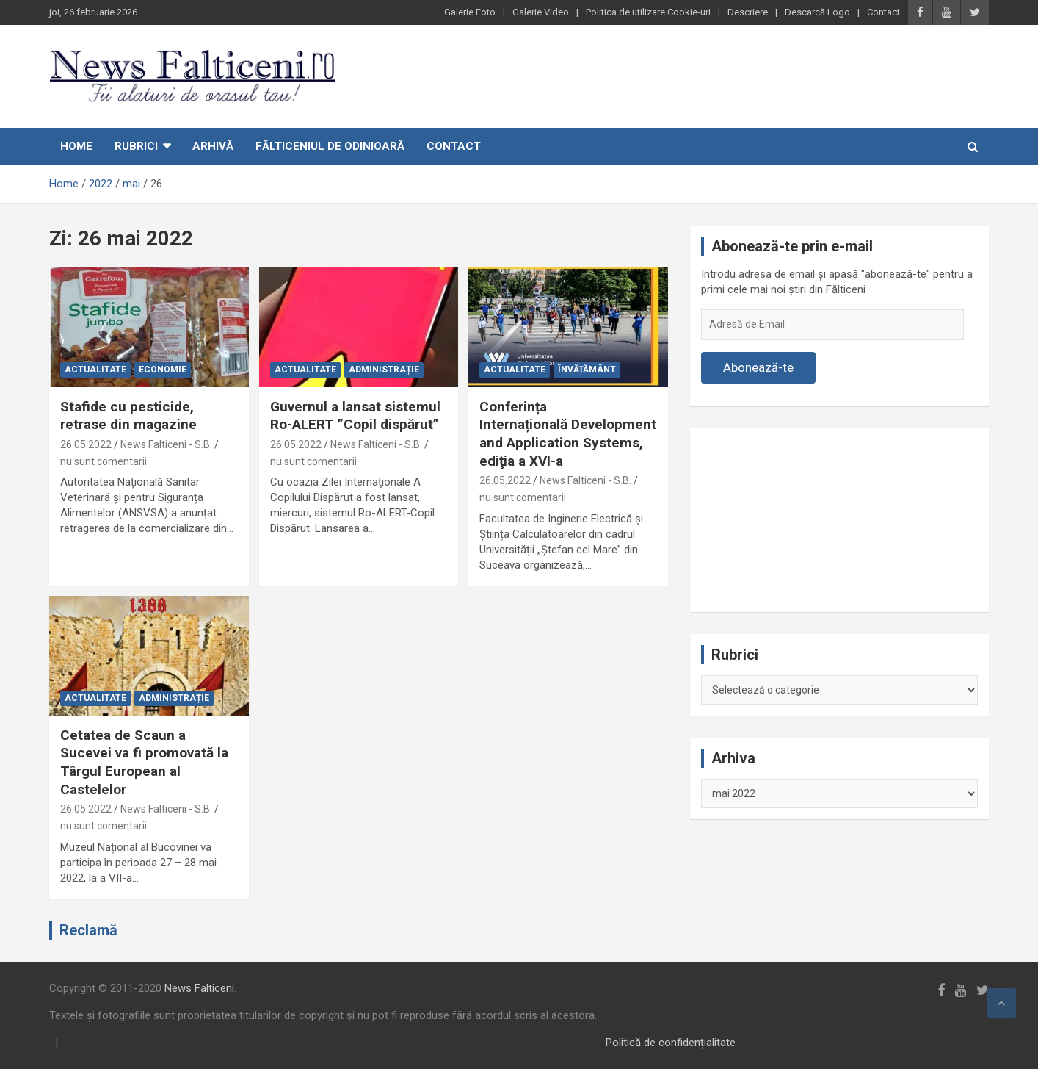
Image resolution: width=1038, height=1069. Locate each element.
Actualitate (95, 369)
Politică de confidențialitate (671, 1042)
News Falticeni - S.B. (166, 444)
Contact (883, 12)
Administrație (384, 369)
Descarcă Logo (817, 12)
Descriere (747, 12)
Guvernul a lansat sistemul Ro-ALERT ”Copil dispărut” (355, 415)
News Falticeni (199, 988)
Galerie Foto (470, 12)
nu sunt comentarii (103, 461)
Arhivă (212, 146)
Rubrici (136, 146)
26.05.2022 (86, 444)
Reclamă (88, 930)
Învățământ (587, 369)
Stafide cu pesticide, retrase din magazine (128, 415)
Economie (162, 369)
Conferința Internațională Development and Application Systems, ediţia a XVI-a (567, 433)
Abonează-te (758, 367)
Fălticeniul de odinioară (329, 146)
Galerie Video (540, 12)
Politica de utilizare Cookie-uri (648, 12)
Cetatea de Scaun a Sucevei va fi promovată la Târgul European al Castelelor (144, 762)
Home (76, 146)
